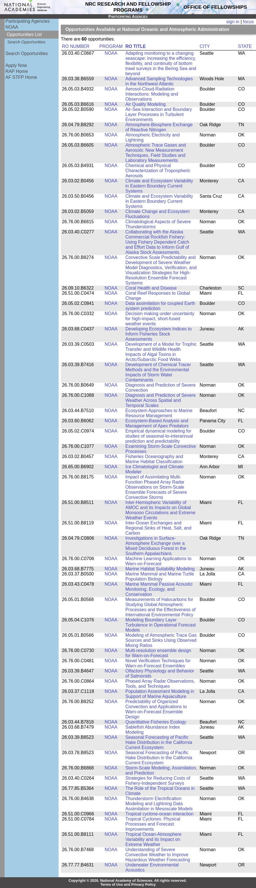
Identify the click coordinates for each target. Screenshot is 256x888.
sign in (233, 21)
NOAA (11, 27)
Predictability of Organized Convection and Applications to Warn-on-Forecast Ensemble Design (156, 709)
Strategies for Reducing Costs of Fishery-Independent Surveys (157, 781)
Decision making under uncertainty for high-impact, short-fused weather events (160, 318)
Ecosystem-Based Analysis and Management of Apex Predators (157, 423)
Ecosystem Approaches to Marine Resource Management (159, 413)
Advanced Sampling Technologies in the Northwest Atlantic (159, 81)
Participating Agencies (27, 21)
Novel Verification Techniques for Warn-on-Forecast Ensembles (158, 663)
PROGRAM (111, 46)
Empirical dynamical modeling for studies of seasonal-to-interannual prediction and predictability (159, 436)
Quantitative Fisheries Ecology (155, 722)
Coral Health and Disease (151, 288)
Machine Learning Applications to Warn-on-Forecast (158, 561)
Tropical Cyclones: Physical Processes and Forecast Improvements (152, 824)
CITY (205, 46)
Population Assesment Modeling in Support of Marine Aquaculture (159, 694)
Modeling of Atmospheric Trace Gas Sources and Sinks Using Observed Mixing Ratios (161, 640)
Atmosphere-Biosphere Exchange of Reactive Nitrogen (159, 127)
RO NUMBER (76, 46)
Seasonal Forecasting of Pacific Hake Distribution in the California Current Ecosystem (158, 742)
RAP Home (16, 71)
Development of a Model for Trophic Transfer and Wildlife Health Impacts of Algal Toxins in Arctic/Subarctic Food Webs (161, 352)
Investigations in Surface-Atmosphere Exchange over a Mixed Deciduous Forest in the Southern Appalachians (155, 546)
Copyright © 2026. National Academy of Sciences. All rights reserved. (128, 881)
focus (248, 21)
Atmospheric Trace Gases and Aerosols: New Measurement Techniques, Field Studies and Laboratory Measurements (155, 153)
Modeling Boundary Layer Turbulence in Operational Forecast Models (160, 624)
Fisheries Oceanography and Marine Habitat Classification (154, 459)
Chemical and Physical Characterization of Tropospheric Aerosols (158, 170)
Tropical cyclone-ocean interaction (159, 813)
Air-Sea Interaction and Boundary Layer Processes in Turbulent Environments (158, 114)
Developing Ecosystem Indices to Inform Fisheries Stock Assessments (158, 333)
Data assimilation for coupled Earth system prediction (160, 306)
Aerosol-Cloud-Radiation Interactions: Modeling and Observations (151, 94)
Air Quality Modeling (145, 104)
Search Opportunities (26, 42)
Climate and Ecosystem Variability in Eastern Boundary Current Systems (159, 185)
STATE (245, 46)
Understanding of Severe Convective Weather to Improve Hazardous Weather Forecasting (157, 854)
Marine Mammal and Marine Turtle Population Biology (159, 576)
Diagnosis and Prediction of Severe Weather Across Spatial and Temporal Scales (160, 400)
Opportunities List (24, 34)
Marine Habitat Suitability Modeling (160, 568)
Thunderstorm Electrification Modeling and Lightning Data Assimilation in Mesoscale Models (159, 803)
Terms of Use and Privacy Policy (128, 885)
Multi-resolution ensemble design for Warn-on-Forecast (158, 653)
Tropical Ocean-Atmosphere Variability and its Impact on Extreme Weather (153, 839)
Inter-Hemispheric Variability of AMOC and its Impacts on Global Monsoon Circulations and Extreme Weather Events (160, 510)
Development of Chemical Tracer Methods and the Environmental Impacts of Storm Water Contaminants (158, 372)
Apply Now (16, 65)
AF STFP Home (21, 77)
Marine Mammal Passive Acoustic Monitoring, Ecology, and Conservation (159, 589)
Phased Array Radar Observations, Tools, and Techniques (160, 684)
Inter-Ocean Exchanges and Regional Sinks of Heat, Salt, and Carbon (158, 527)
